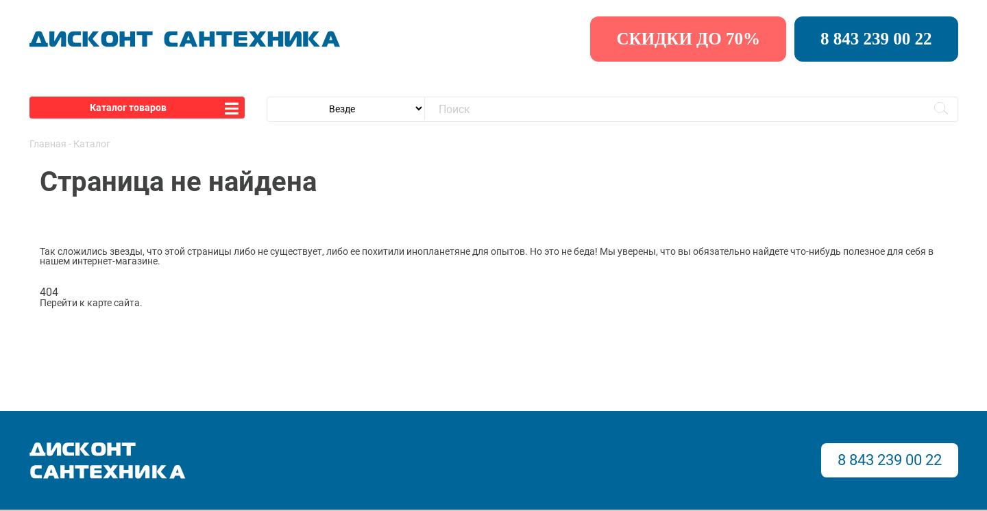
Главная (47, 143)
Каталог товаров (128, 107)
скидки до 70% (688, 38)
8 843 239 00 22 (876, 38)
